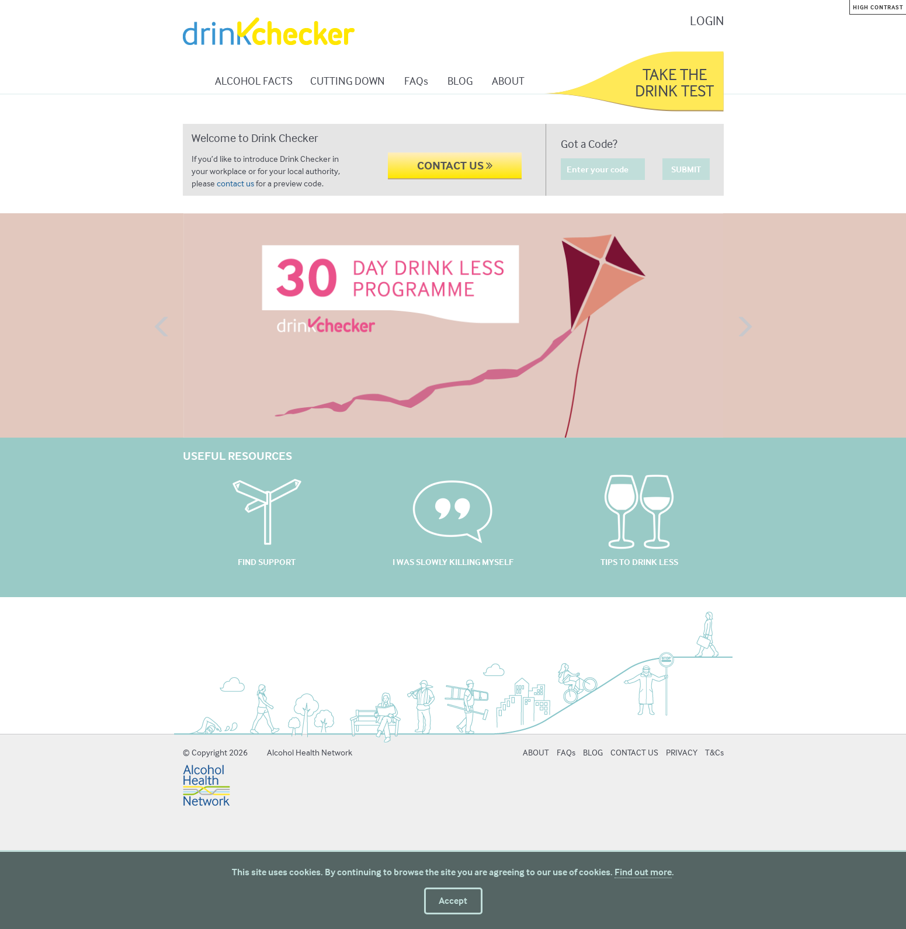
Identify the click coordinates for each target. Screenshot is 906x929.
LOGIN (707, 20)
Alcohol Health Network (309, 752)
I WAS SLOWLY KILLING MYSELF (453, 562)
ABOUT (508, 80)
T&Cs (714, 752)
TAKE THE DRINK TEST (674, 82)
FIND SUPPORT (267, 562)
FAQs (416, 80)
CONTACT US (454, 165)
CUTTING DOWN (347, 80)
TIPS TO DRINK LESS (639, 562)
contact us (235, 183)
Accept (453, 900)
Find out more (643, 872)
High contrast (878, 7)
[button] (162, 328)
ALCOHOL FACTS (254, 80)
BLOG (460, 80)
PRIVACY (681, 752)
